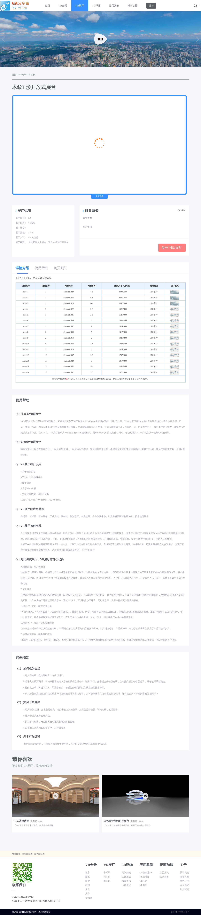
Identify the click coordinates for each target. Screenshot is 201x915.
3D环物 (96, 5)
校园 (87, 885)
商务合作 (184, 881)
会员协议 (184, 885)
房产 (87, 893)
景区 (87, 877)
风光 (87, 889)
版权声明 (184, 877)
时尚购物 (126, 872)
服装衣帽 (126, 881)
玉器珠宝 (126, 885)
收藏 (181, 210)
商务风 (107, 881)
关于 (183, 865)
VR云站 (143, 881)
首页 (47, 5)
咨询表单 (164, 877)
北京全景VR (27, 854)
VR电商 (143, 885)
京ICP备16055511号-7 (180, 912)
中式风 (32, 75)
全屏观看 (99, 196)
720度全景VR (146, 872)
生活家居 (126, 877)
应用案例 (114, 5)
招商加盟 (133, 5)
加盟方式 (164, 872)
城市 (87, 872)
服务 (151, 5)
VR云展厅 (144, 877)
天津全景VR (39, 854)
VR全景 (62, 5)
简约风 (107, 877)
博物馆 (88, 898)
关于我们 (184, 872)
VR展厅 (79, 5)
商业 (87, 881)
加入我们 (184, 889)
